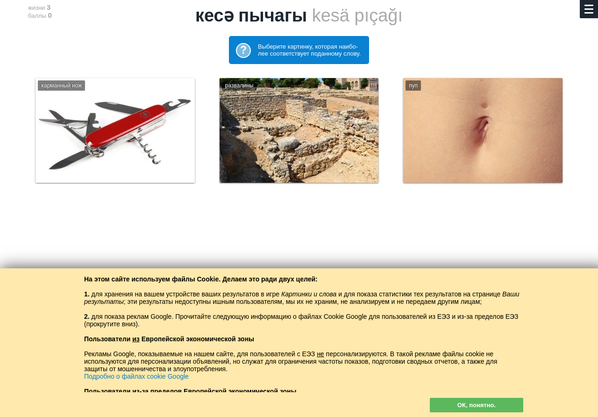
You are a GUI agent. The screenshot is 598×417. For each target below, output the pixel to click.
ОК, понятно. (476, 405)
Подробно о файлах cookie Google (136, 376)
